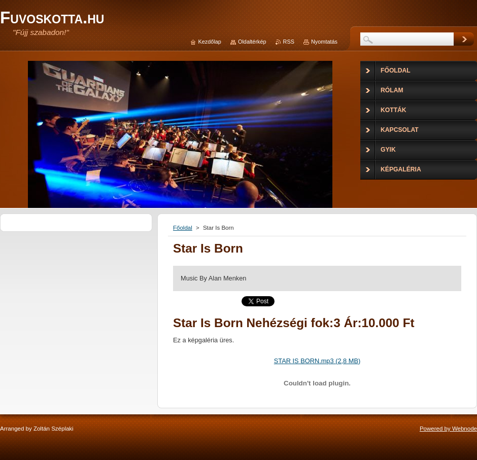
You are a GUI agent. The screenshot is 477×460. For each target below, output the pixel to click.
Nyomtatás (324, 42)
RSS (288, 42)
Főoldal (182, 228)
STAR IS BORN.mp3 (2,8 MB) (317, 361)
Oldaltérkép (252, 42)
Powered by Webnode (448, 429)
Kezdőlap (209, 42)
